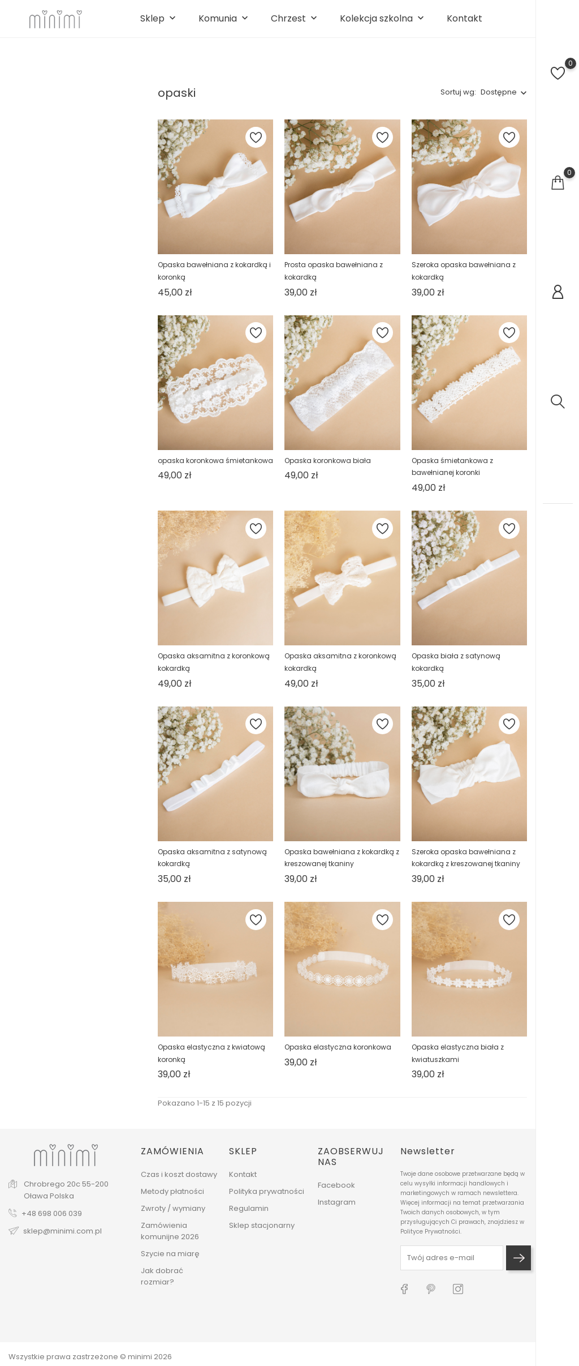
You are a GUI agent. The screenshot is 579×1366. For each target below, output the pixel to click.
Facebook (336, 1191)
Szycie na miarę (170, 1259)
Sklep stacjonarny (262, 1231)
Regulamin (249, 1214)
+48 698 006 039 (51, 1220)
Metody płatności (172, 1197)
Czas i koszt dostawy (179, 1180)
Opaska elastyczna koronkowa (337, 1056)
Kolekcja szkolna (383, 23)
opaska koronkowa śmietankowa (215, 469)
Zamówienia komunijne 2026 (170, 1237)
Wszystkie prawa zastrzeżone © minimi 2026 (90, 1356)
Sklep (159, 23)
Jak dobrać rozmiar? (162, 1282)
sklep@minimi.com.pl (62, 1237)
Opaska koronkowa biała (327, 469)
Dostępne (499, 101)
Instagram (337, 1208)
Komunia (224, 23)
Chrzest (295, 23)
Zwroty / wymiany (173, 1214)
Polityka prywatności (266, 1197)
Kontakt (464, 23)
